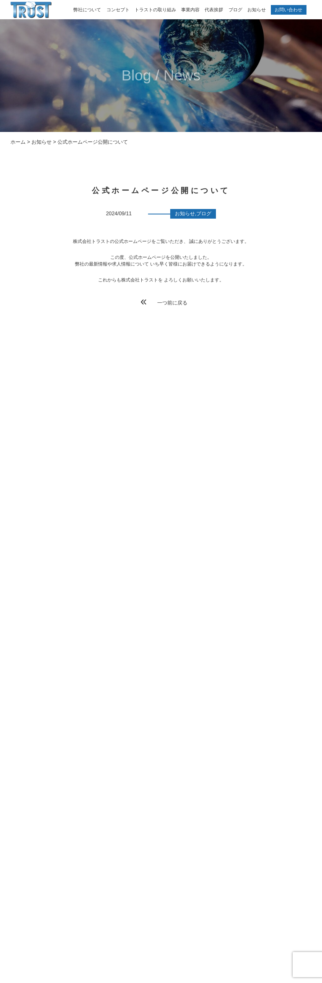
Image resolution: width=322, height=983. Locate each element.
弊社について (87, 9)
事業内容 (190, 9)
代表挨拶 (214, 9)
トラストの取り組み (155, 9)
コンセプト (118, 9)
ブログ (235, 9)
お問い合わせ (288, 9)
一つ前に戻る (164, 302)
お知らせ (256, 9)
